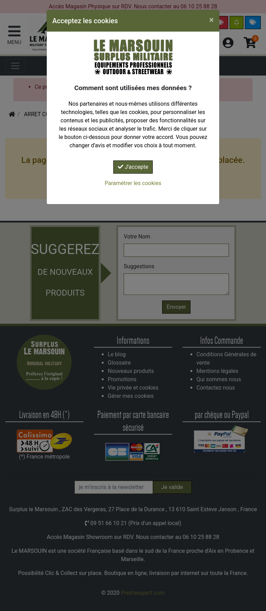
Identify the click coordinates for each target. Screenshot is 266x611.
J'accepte (133, 167)
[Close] (211, 19)
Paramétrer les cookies (133, 183)
